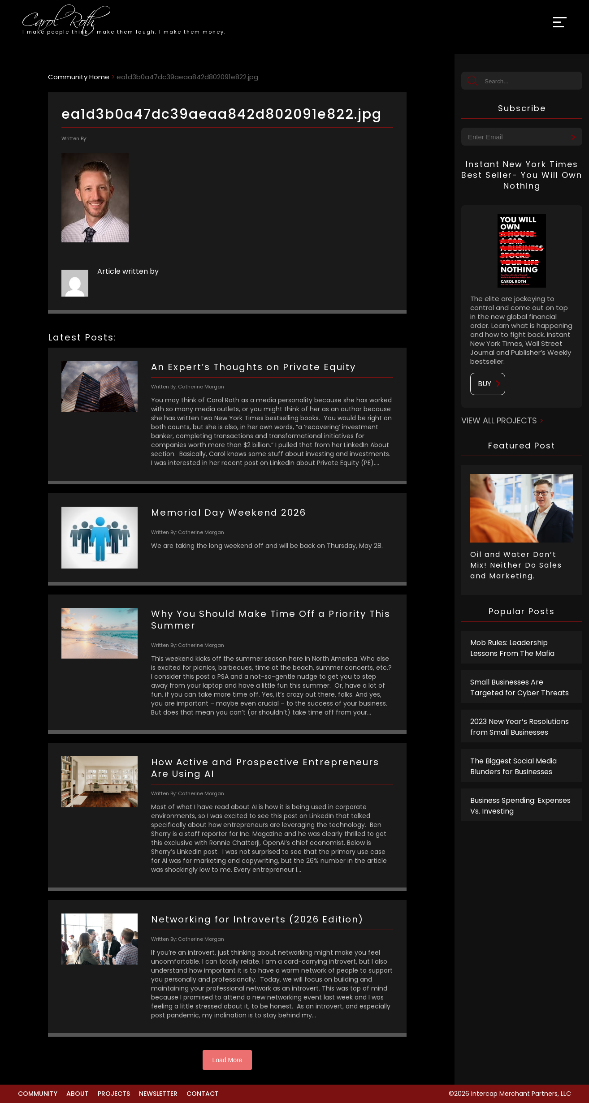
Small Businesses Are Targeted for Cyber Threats (519, 687)
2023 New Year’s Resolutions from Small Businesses (519, 726)
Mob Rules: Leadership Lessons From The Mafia (512, 648)
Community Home (78, 77)
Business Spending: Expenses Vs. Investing (520, 805)
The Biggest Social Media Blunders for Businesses (513, 766)
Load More (227, 1060)
